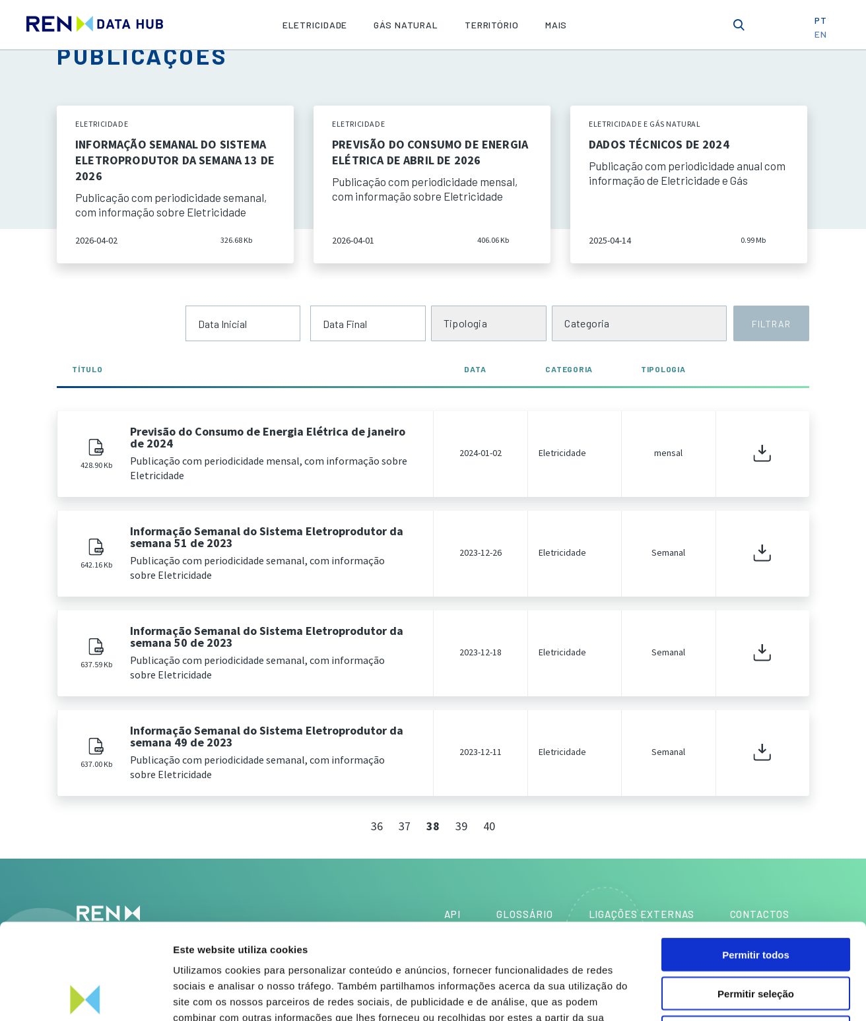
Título (87, 369)
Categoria (569, 369)
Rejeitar (755, 936)
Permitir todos (755, 859)
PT (825, 24)
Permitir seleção (755, 898)
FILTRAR (771, 323)
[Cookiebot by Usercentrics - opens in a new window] (85, 995)
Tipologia (663, 369)
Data (480, 369)
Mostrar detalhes (724, 995)
